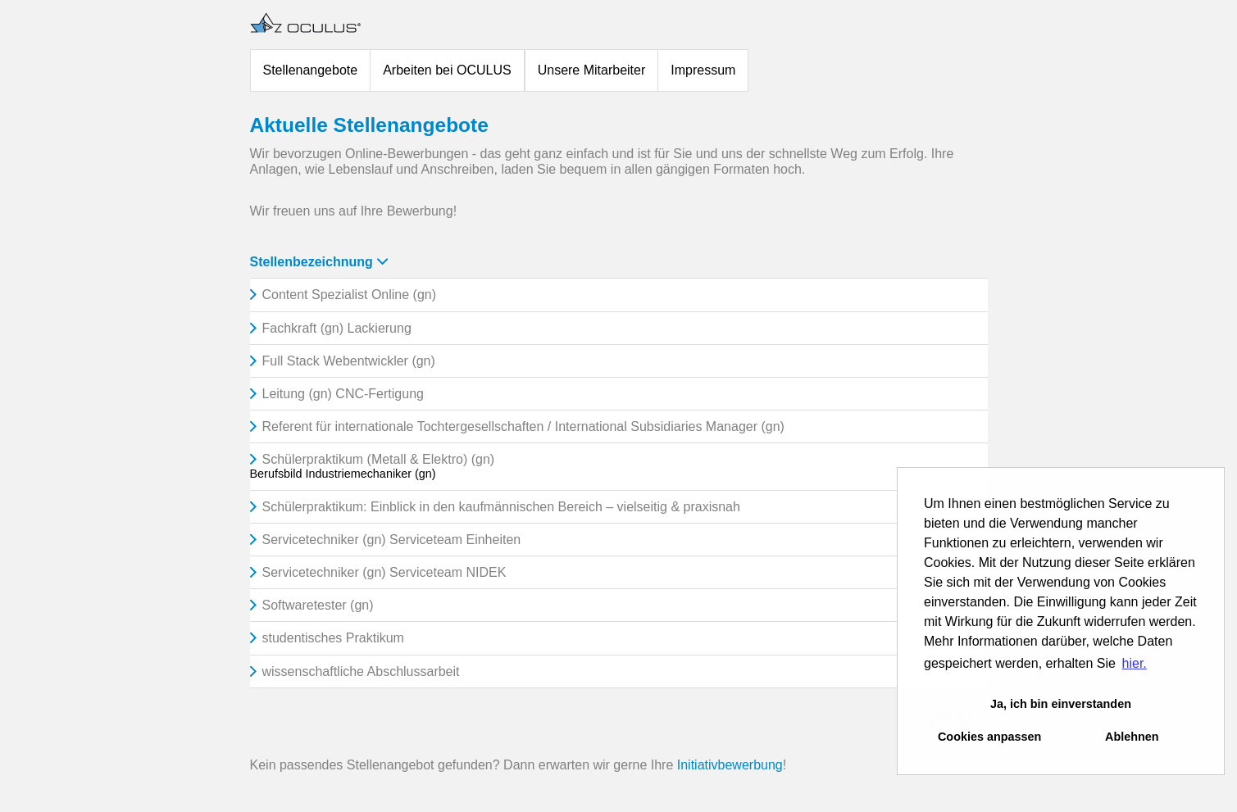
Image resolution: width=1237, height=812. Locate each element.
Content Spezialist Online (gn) (349, 295)
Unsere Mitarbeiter (592, 70)
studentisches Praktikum (333, 638)
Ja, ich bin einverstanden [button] (1060, 703)
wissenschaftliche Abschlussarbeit (361, 671)
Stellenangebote (310, 70)
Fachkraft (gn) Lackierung (337, 328)
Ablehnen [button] (1132, 736)
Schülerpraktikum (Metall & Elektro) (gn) (378, 459)
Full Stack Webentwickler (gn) (348, 361)
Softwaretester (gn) (318, 605)
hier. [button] (1134, 663)
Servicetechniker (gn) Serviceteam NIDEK (384, 572)
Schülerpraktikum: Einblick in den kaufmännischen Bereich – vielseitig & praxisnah (501, 507)
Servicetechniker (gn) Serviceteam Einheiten (391, 540)
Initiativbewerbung (730, 765)
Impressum (703, 70)
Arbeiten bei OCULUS (447, 70)
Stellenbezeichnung (319, 262)
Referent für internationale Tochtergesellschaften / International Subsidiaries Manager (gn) (523, 426)
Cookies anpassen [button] (989, 736)
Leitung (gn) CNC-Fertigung (343, 394)
